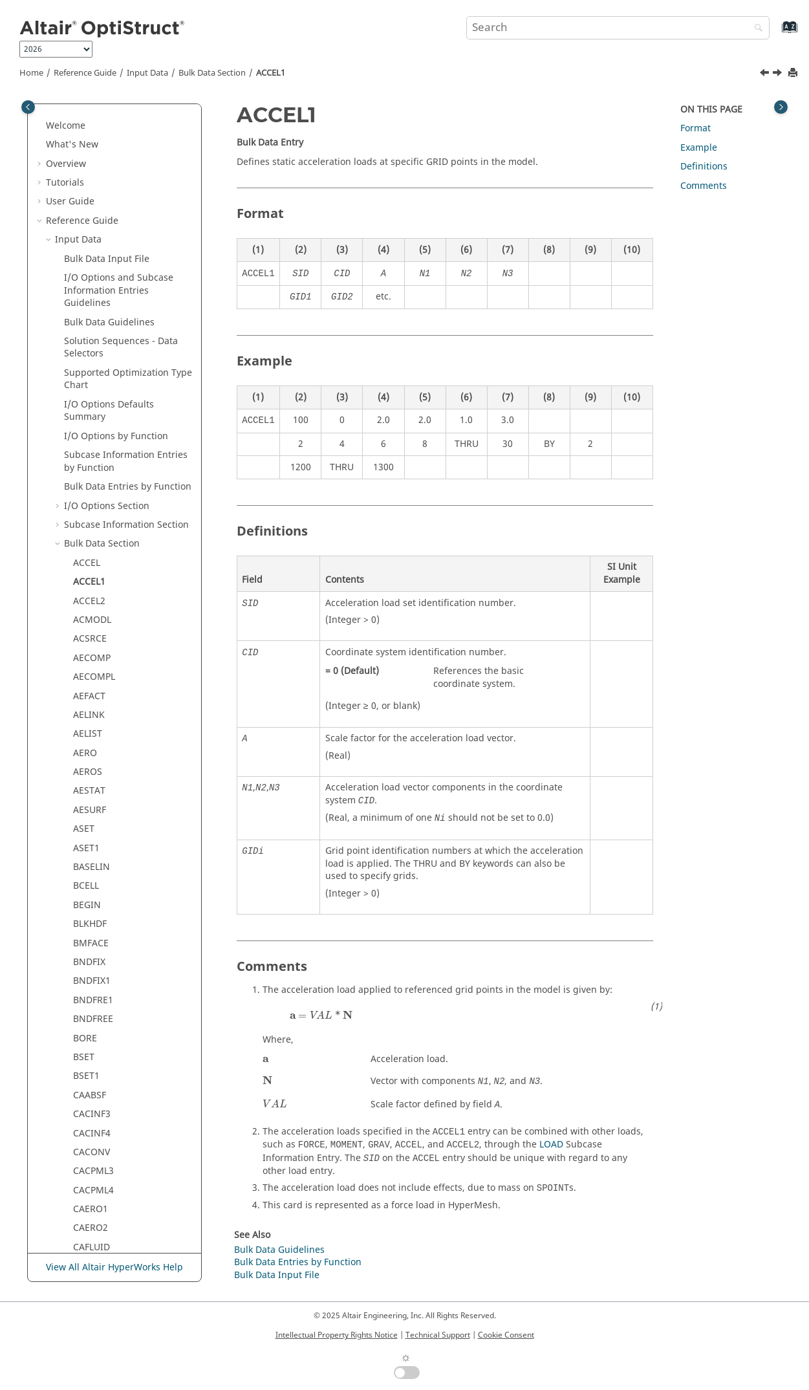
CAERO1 (90, 895)
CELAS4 (89, 1237)
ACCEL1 (270, 73)
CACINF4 (92, 820)
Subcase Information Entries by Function (126, 148)
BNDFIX (89, 648)
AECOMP (92, 344)
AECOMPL (94, 363)
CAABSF (89, 781)
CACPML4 (93, 877)
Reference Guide (85, 73)
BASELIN (91, 553)
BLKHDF (90, 610)
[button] (59, 122)
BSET (83, 743)
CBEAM (88, 972)
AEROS (87, 458)
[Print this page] (794, 73)
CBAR (84, 952)
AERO (85, 439)
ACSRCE (90, 325)
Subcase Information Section (126, 211)
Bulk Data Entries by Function (127, 173)
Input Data (147, 73)
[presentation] (321, 1015)
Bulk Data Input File (276, 1275)
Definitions (704, 166)
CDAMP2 (91, 1067)
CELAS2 (89, 1181)
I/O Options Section (106, 192)
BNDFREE (93, 705)
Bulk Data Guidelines (279, 1250)
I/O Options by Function (116, 122)
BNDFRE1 (93, 686)
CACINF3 (92, 800)
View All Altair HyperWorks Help (114, 1267)
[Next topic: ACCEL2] (778, 74)
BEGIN (87, 591)
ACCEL (86, 249)
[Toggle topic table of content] (781, 107)
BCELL (86, 572)
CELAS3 (89, 1219)
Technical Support (437, 1335)
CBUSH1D (93, 1029)
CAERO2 (90, 914)
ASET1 (86, 534)
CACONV (91, 838)
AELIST (87, 420)
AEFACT (89, 382)
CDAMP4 (91, 1104)
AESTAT (89, 477)
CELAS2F (91, 1199)
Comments (703, 186)
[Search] (755, 28)
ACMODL (92, 306)
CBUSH (88, 1009)
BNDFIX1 (92, 667)
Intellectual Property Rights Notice (336, 1335)
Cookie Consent (506, 1335)
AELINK (89, 401)
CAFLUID (91, 933)
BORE (85, 725)
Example (698, 148)
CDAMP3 (91, 1085)
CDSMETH (94, 1142)
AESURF (89, 496)
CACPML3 (93, 857)
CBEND (88, 990)
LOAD (551, 1144)
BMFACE (91, 629)
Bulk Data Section (212, 73)
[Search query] (618, 27)
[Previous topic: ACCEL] (765, 74)
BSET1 (86, 762)
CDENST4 (93, 1124)
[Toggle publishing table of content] (28, 107)
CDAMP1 (91, 1047)
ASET (83, 515)
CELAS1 (89, 1162)
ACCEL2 (89, 287)
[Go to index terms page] (775, 33)
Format (695, 128)
